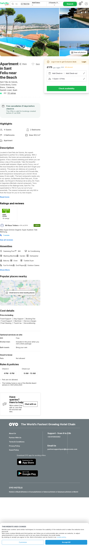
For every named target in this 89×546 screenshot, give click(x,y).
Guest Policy (14, 450)
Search (70, 4)
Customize (23, 542)
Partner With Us (15, 438)
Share (23, 64)
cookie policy (61, 537)
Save (36, 64)
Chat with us (30, 404)
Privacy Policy (14, 446)
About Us (12, 433)
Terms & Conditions (16, 442)
